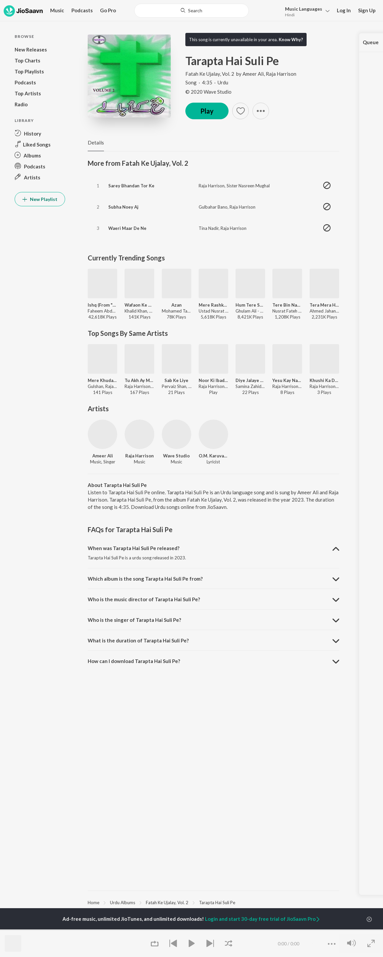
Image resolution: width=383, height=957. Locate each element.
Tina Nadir (209, 228)
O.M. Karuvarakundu (213, 455)
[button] (305, 11)
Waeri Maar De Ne (127, 228)
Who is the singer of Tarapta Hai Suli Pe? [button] (134, 620)
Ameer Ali (253, 74)
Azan (176, 305)
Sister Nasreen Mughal (248, 185)
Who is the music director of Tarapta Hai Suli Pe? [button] (144, 599)
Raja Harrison (281, 74)
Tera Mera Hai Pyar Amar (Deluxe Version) (324, 305)
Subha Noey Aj (123, 207)
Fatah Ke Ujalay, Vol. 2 (210, 74)
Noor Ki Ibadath (213, 380)
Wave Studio (176, 455)
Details (96, 142)
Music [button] (57, 10)
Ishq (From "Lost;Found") (102, 305)
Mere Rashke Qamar (213, 305)
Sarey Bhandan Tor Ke (131, 185)
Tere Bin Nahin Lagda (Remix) (287, 305)
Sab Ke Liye (176, 380)
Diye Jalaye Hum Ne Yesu (250, 380)
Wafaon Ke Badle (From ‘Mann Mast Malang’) (139, 305)
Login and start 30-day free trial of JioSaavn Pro (263, 919)
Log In (344, 10)
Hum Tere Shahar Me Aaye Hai (250, 305)
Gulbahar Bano (213, 207)
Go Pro (108, 10)
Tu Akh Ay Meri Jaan (139, 380)
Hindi (290, 15)
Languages (303, 9)
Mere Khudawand (102, 380)
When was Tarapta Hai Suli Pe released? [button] (133, 548)
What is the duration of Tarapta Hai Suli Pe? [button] (138, 640)
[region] (213, 902)
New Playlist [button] (39, 199)
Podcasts (82, 10)
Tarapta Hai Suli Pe (217, 902)
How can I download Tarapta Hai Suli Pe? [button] (134, 661)
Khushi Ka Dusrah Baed (324, 380)
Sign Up (367, 10)
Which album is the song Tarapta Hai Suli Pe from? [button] (145, 579)
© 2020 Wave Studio (208, 92)
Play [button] (207, 111)
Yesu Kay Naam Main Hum (287, 380)
